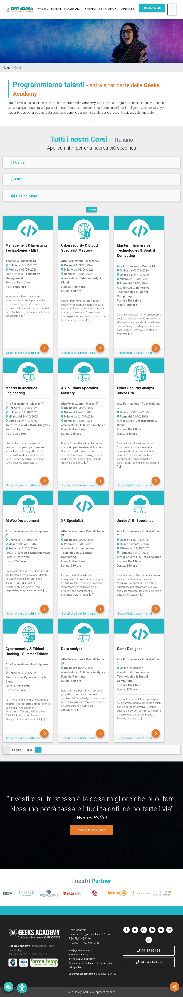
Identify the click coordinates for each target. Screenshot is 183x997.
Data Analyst (71, 648)
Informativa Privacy (78, 954)
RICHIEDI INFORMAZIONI (91, 829)
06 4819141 (148, 950)
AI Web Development (22, 520)
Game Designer (129, 648)
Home (6, 67)
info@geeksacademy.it (80, 950)
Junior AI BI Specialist (135, 520)
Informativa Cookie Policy (82, 958)
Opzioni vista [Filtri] (24, 196)
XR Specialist (72, 520)
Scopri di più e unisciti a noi (23, 353)
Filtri (17, 179)
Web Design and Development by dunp (92, 992)
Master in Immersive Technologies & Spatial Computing (136, 250)
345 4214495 (149, 962)
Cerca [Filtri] (18, 162)
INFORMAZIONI (152, 7)
